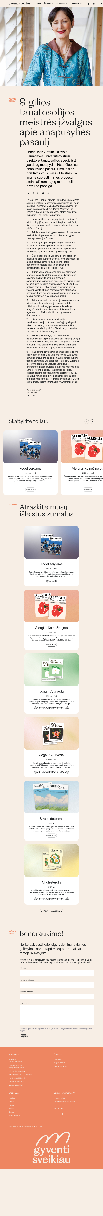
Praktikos (12, 1098)
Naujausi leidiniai (59, 1063)
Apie (39, 3)
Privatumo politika (71, 1029)
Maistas (11, 1109)
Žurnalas (11, 1112)
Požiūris (12, 99)
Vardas (23, 968)
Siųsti (24, 1036)
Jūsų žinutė (24, 1003)
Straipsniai (61, 3)
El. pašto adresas (27, 980)
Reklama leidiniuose (60, 1066)
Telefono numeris (26, 991)
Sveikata (11, 1102)
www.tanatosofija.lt (68, 381)
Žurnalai (48, 3)
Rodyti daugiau (51, 911)
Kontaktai (77, 3)
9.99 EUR (30, 489)
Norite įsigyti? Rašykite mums (51, 708)
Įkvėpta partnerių (14, 1115)
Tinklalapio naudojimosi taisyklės (64, 1102)
